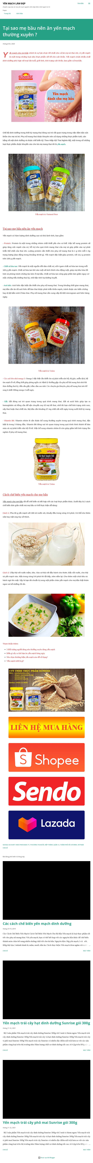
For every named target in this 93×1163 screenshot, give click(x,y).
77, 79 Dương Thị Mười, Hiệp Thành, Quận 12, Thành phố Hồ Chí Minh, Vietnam (56, 845)
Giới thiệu (18, 13)
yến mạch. (61, 144)
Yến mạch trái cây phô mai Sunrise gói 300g (40, 1122)
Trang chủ (6, 13)
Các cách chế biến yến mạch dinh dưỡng (37, 923)
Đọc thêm (86, 951)
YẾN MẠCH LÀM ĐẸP (14, 3)
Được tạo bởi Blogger (46, 1158)
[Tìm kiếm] (80, 3)
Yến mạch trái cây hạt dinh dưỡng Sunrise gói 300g (46, 1023)
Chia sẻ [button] (5, 848)
